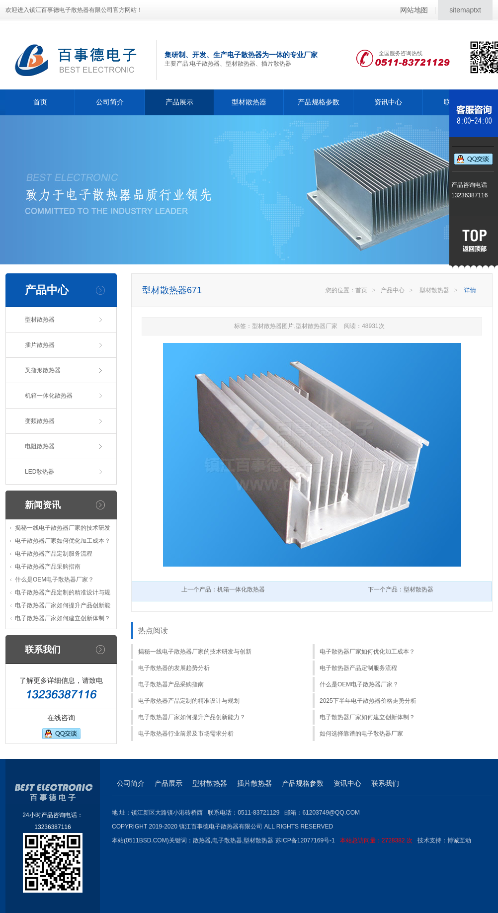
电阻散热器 (40, 446)
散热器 (202, 840)
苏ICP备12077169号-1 (346, 840)
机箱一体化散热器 (49, 395)
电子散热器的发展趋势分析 (174, 667)
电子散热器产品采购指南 (48, 566)
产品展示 (179, 102)
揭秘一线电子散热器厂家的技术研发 (62, 527)
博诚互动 (459, 840)
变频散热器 (40, 420)
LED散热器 (39, 471)
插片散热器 (40, 344)
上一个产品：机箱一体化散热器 (223, 589)
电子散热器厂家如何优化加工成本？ (62, 540)
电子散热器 (227, 840)
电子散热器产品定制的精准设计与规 (62, 592)
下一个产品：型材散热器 (400, 589)
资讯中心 (388, 102)
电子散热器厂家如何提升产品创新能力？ (192, 717)
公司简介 (110, 102)
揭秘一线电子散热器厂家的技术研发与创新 (194, 651)
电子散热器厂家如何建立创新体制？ (62, 618)
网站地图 (414, 10)
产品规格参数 (318, 102)
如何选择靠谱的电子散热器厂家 (361, 733)
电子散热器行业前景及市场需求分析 (186, 733)
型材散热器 (249, 102)
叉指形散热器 (43, 370)
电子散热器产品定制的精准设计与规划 (189, 700)
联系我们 (385, 783)
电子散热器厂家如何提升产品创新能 (62, 605)
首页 (40, 102)
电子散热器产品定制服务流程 (53, 553)
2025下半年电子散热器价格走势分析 (368, 700)
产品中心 (393, 290)
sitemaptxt (465, 10)
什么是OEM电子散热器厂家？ (54, 579)
